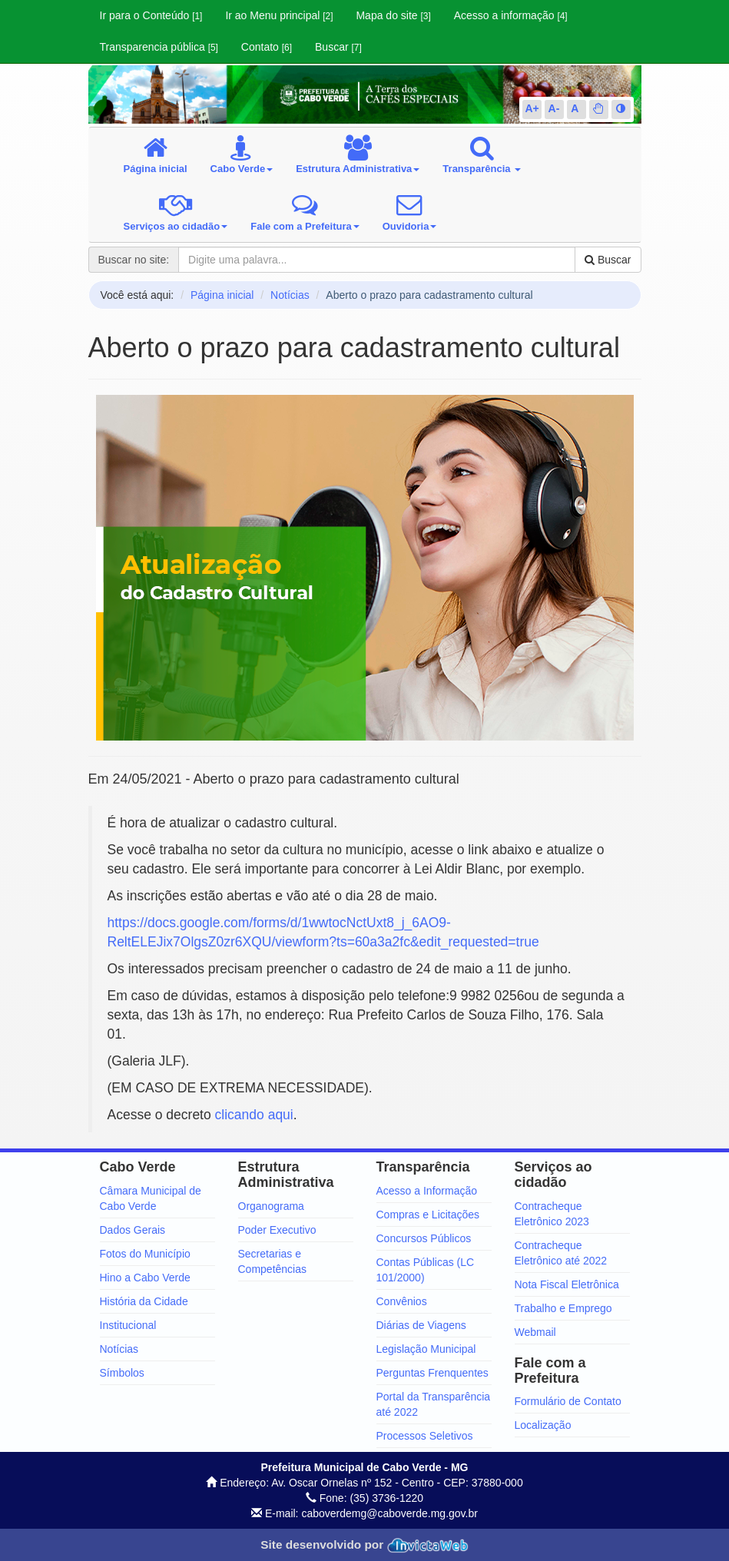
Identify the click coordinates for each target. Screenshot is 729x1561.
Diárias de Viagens (421, 1325)
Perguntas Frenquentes (432, 1373)
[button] (598, 108)
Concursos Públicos (424, 1238)
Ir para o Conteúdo (151, 15)
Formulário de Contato (568, 1401)
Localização (543, 1425)
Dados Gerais (133, 1230)
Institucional (128, 1325)
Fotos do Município (145, 1254)
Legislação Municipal (426, 1349)
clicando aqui (254, 1114)
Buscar (338, 47)
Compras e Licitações (428, 1214)
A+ (532, 108)
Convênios (401, 1301)
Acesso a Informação (427, 1191)
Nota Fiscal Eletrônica (567, 1284)
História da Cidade (144, 1301)
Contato (266, 47)
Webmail (535, 1332)
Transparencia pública (159, 47)
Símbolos (122, 1373)
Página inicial (222, 295)
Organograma (271, 1206)
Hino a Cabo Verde (145, 1277)
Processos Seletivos (424, 1436)
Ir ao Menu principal (279, 15)
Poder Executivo (277, 1230)
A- (554, 108)
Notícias (290, 295)
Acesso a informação (511, 15)
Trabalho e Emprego (563, 1308)
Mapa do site (393, 15)
